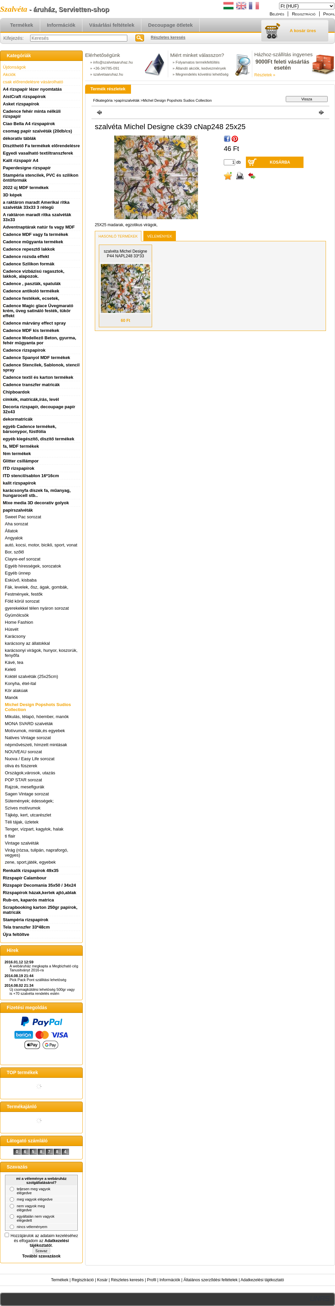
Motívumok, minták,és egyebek (35, 730)
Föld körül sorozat (22, 601)
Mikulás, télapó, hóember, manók (37, 716)
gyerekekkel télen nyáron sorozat (37, 608)
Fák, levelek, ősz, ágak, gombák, (36, 587)
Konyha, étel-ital (20, 683)
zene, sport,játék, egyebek (30, 862)
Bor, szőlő (14, 551)
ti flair (10, 836)
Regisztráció (83, 1280)
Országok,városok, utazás (30, 772)
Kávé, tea (14, 662)
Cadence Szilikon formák (29, 263)
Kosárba (280, 162)
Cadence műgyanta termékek (33, 241)
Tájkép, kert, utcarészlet (28, 814)
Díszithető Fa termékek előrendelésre (41, 145)
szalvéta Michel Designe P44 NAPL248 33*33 (125, 253)
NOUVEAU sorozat (23, 751)
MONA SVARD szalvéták (29, 723)
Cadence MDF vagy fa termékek (35, 234)
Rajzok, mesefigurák (25, 786)
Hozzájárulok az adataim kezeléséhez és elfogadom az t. (44, 1240)
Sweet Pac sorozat (23, 516)
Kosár (102, 1280)
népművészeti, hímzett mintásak (36, 744)
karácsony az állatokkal (27, 643)
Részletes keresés (127, 1280)
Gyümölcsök (17, 615)
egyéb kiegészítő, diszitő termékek (38, 438)
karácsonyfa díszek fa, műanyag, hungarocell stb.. (37, 493)
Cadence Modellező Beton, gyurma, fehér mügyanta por (39, 340)
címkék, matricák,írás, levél (31, 399)
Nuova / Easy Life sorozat (30, 758)
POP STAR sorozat (23, 779)
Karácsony (15, 636)
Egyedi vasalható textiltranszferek (38, 153)
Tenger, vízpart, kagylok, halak (34, 829)
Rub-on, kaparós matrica (28, 899)
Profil (151, 1280)
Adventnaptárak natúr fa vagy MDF (39, 227)
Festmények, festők (24, 594)
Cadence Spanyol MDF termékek (36, 357)
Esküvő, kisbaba (21, 580)
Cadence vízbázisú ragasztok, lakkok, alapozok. (34, 274)
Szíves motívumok (23, 807)
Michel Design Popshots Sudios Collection (177, 100)
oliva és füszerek (21, 765)
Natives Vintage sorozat (28, 737)
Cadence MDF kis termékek (31, 330)
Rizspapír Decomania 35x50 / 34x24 (39, 885)
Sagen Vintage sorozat (27, 793)
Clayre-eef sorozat (23, 558)
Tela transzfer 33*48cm (26, 927)
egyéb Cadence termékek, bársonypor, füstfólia (30, 429)
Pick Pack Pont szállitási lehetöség (38, 980)
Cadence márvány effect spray (34, 323)
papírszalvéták (128, 100)
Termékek (59, 1280)
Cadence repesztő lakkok (29, 249)
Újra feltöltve (16, 934)
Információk (169, 1280)
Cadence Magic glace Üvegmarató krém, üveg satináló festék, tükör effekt (38, 310)
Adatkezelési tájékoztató (262, 1280)
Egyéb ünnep (18, 573)
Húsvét (11, 629)
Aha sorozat (16, 523)
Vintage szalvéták (22, 843)
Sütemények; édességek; (29, 800)
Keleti (10, 669)
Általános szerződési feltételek (211, 1280)
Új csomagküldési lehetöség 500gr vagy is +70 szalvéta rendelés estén (42, 991)
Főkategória (103, 100)
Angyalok (14, 537)
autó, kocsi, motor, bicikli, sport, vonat (41, 544)
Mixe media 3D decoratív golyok (36, 502)
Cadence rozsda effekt (26, 256)
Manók (11, 697)
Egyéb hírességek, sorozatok (33, 566)
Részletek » (264, 75)
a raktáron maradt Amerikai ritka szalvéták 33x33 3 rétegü (36, 205)
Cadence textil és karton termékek (38, 377)
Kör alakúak (16, 690)
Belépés (277, 13)
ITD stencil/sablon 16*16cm (31, 475)
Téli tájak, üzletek (22, 821)
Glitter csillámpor (21, 460)
